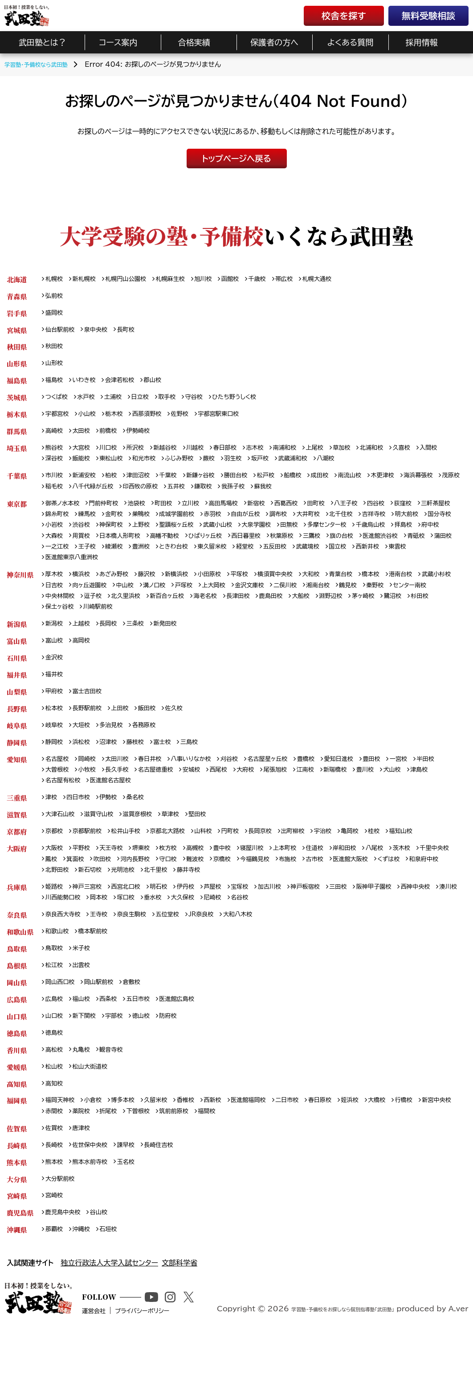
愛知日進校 (372, 788)
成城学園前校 (234, 528)
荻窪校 (442, 516)
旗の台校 (125, 563)
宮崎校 (55, 1250)
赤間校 (99, 1161)
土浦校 (120, 404)
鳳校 (95, 894)
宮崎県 (17, 1250)
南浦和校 (310, 457)
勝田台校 (256, 487)
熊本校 (55, 1215)
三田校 (370, 924)
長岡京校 (284, 865)
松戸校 (290, 487)
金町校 (165, 528)
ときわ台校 (399, 563)
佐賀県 (17, 1179)
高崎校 (55, 439)
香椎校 (201, 1150)
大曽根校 (88, 800)
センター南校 (94, 616)
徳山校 (151, 1060)
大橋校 (414, 1150)
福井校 (55, 699)
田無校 (426, 540)
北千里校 (247, 906)
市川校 (55, 487)
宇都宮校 (59, 422)
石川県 (17, 681)
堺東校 (151, 883)
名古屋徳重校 (198, 800)
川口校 (115, 457)
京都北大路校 (182, 865)
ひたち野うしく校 (254, 404)
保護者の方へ (274, 42)
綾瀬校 (334, 563)
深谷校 (85, 469)
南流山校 (382, 487)
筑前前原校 (231, 1161)
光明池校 (210, 906)
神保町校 (227, 540)
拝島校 (153, 551)
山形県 (17, 368)
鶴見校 (425, 605)
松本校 (55, 735)
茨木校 (439, 883)
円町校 (251, 865)
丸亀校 (85, 1096)
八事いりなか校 (207, 788)
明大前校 (95, 540)
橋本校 (406, 593)
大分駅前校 (62, 1232)
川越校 (211, 457)
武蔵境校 (125, 575)
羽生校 (283, 469)
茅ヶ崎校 (58, 628)
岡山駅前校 (105, 1025)
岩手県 (17, 315)
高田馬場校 (244, 516)
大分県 (17, 1232)
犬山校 (55, 812)
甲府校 (55, 717)
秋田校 (55, 350)
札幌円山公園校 (135, 279)
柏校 (118, 487)
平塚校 (260, 593)
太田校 (85, 439)
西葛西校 (313, 516)
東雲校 (224, 575)
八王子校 (379, 516)
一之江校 (271, 563)
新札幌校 (88, 279)
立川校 (207, 516)
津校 (52, 829)
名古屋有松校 (125, 812)
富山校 (55, 663)
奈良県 (17, 954)
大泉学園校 (390, 540)
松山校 (55, 1114)
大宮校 (85, 457)
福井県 (17, 699)
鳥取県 (17, 989)
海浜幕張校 (62, 498)
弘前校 (55, 297)
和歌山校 (59, 971)
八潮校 (385, 469)
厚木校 (55, 593)
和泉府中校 (97, 906)
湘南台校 (392, 605)
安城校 (238, 800)
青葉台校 (373, 593)
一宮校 (438, 788)
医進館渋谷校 (168, 563)
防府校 (181, 1060)
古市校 (386, 894)
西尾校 (267, 800)
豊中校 (240, 883)
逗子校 (176, 616)
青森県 (17, 297)
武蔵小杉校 (62, 605)
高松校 (55, 1096)
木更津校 (418, 487)
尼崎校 (304, 936)
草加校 (373, 457)
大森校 (213, 551)
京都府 (17, 865)
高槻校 (211, 883)
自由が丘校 (311, 528)
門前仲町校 (111, 516)
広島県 (17, 1043)
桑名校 (145, 829)
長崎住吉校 (172, 1197)
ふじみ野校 (224, 469)
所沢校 (145, 457)
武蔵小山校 (346, 540)
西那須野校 (158, 422)
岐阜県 (17, 752)
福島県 (17, 386)
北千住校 (417, 528)
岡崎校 (92, 788)
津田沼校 (148, 487)
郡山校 (165, 386)
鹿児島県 (20, 1268)
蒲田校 (238, 563)
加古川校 (294, 924)
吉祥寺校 (59, 540)
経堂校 (55, 575)
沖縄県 (17, 1286)
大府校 (297, 800)
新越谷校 (178, 457)
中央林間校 (140, 616)
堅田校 (215, 847)
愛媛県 (17, 1114)
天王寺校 (118, 883)
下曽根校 (191, 1161)
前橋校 (115, 439)
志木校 (277, 457)
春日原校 (350, 1150)
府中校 (183, 551)
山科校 (222, 865)
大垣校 (85, 752)
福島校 (55, 386)
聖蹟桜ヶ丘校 (300, 540)
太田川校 (125, 788)
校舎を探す (344, 15)
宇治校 (354, 865)
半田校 (55, 800)
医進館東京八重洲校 (274, 575)
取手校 (180, 404)
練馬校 (135, 528)
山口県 (17, 1061)
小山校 (92, 422)
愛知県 (17, 788)
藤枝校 (145, 770)
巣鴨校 (194, 528)
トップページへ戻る (236, 159)
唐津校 (85, 1179)
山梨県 (17, 717)
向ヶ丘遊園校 (138, 605)
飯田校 (158, 735)
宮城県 (17, 333)
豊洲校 (364, 563)
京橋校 (283, 894)
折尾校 (158, 1161)
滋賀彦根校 (149, 847)
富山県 (17, 663)
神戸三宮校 (92, 924)
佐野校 (194, 422)
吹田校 (151, 894)
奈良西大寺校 (65, 954)
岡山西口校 (62, 1025)
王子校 (304, 563)
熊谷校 (55, 457)
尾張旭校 (330, 800)
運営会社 (123, 1380)
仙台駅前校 (62, 332)
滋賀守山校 (105, 847)
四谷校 (412, 516)
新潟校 (55, 646)
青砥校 (208, 563)
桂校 (410, 865)
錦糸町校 (102, 528)
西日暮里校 (427, 551)
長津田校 (338, 616)
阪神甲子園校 (410, 924)
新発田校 (178, 646)
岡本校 (178, 936)
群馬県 (17, 439)
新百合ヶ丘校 (259, 616)
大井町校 (380, 528)
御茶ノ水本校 (65, 516)
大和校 (340, 593)
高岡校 (85, 663)
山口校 (55, 1060)
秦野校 (55, 616)
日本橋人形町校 (285, 551)
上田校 (128, 735)
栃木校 (121, 422)
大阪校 (55, 883)
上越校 (85, 646)
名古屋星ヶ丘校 (293, 788)
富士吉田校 (92, 717)
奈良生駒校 (142, 954)
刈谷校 (251, 788)
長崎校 (55, 1197)
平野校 (85, 883)
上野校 (261, 540)
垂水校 (238, 936)
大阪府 (17, 883)
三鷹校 (92, 563)
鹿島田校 (374, 616)
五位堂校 (182, 954)
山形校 (55, 368)
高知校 (55, 1132)
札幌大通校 (347, 279)
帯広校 (311, 279)
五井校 (265, 498)
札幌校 (55, 279)
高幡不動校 (336, 551)
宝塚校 (261, 924)
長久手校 (154, 800)
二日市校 (314, 1150)
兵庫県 (17, 924)
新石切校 (174, 906)
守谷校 (210, 404)
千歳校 (281, 279)
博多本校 (132, 1150)
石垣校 (115, 1286)
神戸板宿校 (334, 924)
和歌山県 (20, 971)
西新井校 (191, 575)
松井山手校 (135, 865)
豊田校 (409, 788)
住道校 (343, 883)
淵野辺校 (441, 616)
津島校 (85, 812)
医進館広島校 (191, 1043)
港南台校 (439, 593)
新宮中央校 (62, 1161)
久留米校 (168, 1150)
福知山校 (439, 865)
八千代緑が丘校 (171, 498)
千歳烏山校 (117, 551)
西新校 (231, 1150)
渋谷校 (194, 540)
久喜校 (439, 457)
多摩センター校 (67, 551)
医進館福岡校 (271, 1150)
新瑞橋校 (396, 800)
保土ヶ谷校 (156, 628)
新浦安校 (88, 487)
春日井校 (161, 788)
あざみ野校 (121, 593)
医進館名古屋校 (178, 812)
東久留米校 (443, 563)
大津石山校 (62, 847)
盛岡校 (55, 315)
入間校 (55, 469)
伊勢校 (115, 829)
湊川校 (99, 936)
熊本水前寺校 (95, 1215)
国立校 (158, 575)
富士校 (174, 770)
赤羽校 (274, 528)
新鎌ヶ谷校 (217, 487)
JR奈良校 (219, 954)
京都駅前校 (92, 865)
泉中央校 (102, 332)
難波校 (254, 894)
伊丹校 (201, 924)
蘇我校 (361, 498)
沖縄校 (85, 1286)
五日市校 (148, 1043)
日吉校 (99, 605)
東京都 (17, 516)
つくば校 (58, 404)
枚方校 (181, 883)
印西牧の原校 (225, 498)
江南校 (364, 800)
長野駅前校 (92, 735)
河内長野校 (188, 894)
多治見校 (118, 752)
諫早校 (135, 1197)
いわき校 (88, 386)
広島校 (55, 1043)
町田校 (177, 516)
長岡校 (115, 646)
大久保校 (271, 936)
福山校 (85, 1043)
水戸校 (91, 404)
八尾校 (410, 883)
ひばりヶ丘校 (381, 551)
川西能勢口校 (138, 936)
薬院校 (128, 1161)
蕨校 (256, 469)
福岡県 (17, 1150)
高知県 (17, 1132)
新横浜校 (191, 593)
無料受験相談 (428, 15)
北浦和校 (406, 457)
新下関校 (88, 1060)
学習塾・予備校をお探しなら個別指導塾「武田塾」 (388, 1367)
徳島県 (17, 1078)
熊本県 (17, 1215)
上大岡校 (276, 605)
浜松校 (85, 770)
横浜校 (85, 593)
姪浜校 (384, 1150)
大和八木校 (260, 954)
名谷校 (334, 936)
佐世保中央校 (95, 1197)
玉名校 (135, 1215)
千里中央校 (62, 894)
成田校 (349, 487)
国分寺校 (132, 540)
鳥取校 (55, 989)
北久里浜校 (213, 616)
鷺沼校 (91, 628)
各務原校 (154, 752)
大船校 (408, 616)
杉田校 (120, 628)
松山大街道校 (95, 1114)
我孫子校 (328, 498)
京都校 (55, 865)
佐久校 (188, 735)
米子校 (85, 989)
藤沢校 (158, 593)
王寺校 (105, 954)
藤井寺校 (283, 906)
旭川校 (222, 279)
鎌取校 (295, 498)
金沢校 (55, 681)
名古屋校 (59, 788)
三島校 (204, 770)
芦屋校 (231, 924)
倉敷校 (142, 1025)
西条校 (115, 1043)
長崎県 (17, 1197)
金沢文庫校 (316, 605)
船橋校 (319, 487)
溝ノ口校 (210, 605)
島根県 (17, 1007)
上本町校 (310, 883)
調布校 (347, 528)
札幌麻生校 (185, 279)
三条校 (145, 646)
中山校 (177, 605)
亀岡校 (384, 865)
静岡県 (17, 770)
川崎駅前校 (199, 628)
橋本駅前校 (99, 971)
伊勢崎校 (148, 439)
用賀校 (242, 551)
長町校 (135, 332)
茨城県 (17, 404)
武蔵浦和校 (349, 469)
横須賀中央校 (300, 593)
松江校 (55, 1007)
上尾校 (343, 457)
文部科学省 (179, 1320)
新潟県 (17, 646)
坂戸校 (312, 469)
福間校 (267, 1161)
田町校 (346, 516)
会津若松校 (128, 386)
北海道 (17, 279)
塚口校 (208, 936)
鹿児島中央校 (65, 1268)
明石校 (172, 924)
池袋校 (148, 516)
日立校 (150, 404)
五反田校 (88, 575)
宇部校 (121, 1060)
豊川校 (430, 800)
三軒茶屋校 (62, 528)
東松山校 (148, 469)
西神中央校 (62, 936)
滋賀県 (17, 847)
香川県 (17, 1096)
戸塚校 (242, 605)
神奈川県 (20, 593)
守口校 (224, 894)
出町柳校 (320, 865)
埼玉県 (17, 457)
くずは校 (58, 906)
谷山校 (105, 1268)
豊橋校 (336, 788)
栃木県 (17, 422)
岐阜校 (55, 752)
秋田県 (17, 350)
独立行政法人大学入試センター (109, 1320)
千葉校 (181, 487)
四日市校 (81, 829)
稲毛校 (128, 498)
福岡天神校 (62, 1150)
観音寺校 (118, 1096)
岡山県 (17, 1025)
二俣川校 (355, 605)
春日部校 (243, 457)
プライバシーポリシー (179, 1380)
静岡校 (55, 770)
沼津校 (115, 770)
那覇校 (55, 1286)
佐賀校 (55, 1179)
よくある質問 (350, 42)
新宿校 (280, 516)
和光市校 (184, 469)
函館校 (251, 279)
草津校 (185, 847)
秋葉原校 (59, 563)
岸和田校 (376, 883)
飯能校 (115, 469)
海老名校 (301, 616)
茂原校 (99, 498)
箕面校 (121, 894)
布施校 (357, 894)
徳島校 (55, 1078)
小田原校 (227, 593)
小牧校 (121, 800)
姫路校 (55, 924)
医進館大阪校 (426, 894)
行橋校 (443, 1150)
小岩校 (165, 540)
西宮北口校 (135, 924)
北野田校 (137, 906)
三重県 (17, 829)
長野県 (17, 735)
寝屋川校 (273, 883)
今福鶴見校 (320, 894)
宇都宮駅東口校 (237, 422)
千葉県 (17, 487)
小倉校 (99, 1150)
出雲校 (85, 1007)
